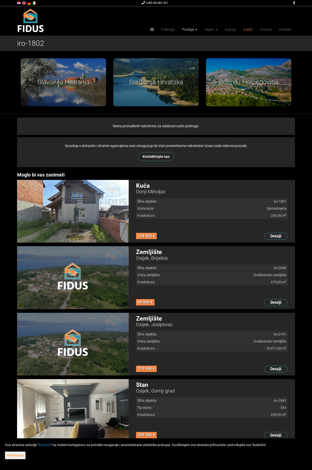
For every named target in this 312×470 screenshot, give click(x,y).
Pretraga (168, 29)
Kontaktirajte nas (156, 156)
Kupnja (230, 29)
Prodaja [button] (189, 29)
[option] (63, 82)
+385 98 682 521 (155, 3)
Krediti (248, 29)
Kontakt (285, 29)
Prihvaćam (15, 455)
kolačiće (45, 445)
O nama (266, 29)
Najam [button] (211, 29)
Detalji (275, 236)
